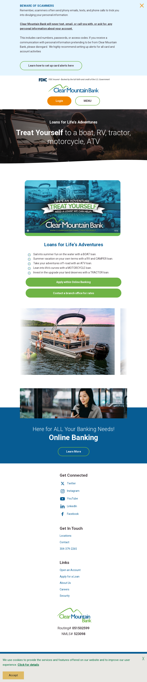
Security (65, 595)
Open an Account (70, 570)
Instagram (69, 490)
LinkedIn (68, 506)
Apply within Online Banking (73, 282)
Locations (65, 535)
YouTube (69, 498)
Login (59, 100)
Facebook (69, 513)
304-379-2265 (68, 548)
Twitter (68, 483)
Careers (64, 589)
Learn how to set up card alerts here (51, 65)
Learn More (77, 453)
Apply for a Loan (69, 576)
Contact (64, 542)
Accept (13, 675)
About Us (65, 582)
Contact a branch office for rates (73, 293)
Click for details (28, 664)
